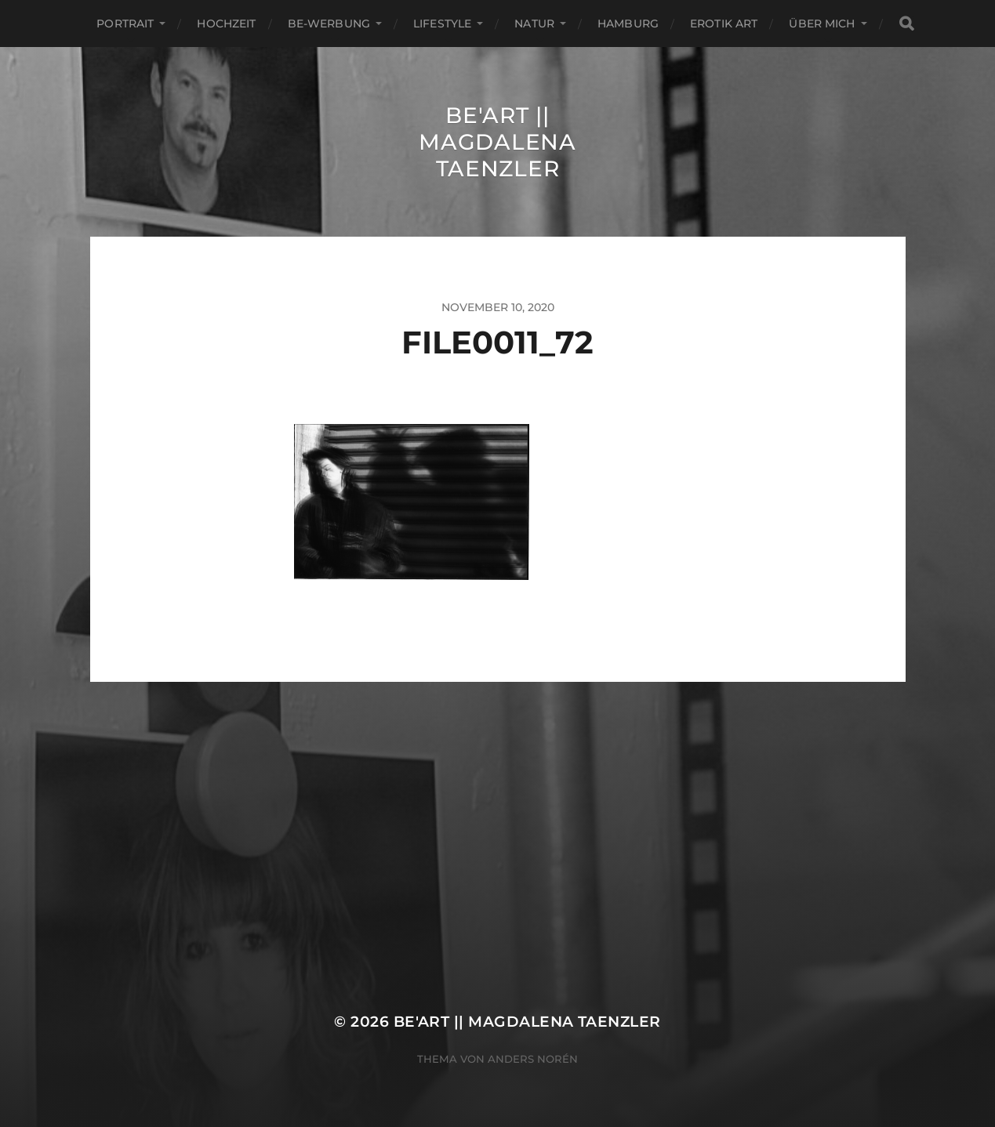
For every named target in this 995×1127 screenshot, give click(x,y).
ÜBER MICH (822, 23)
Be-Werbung (329, 23)
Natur (534, 23)
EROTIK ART (723, 23)
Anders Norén (533, 1059)
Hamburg (628, 23)
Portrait (125, 23)
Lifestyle (442, 23)
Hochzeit (226, 23)
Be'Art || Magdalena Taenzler (497, 142)
